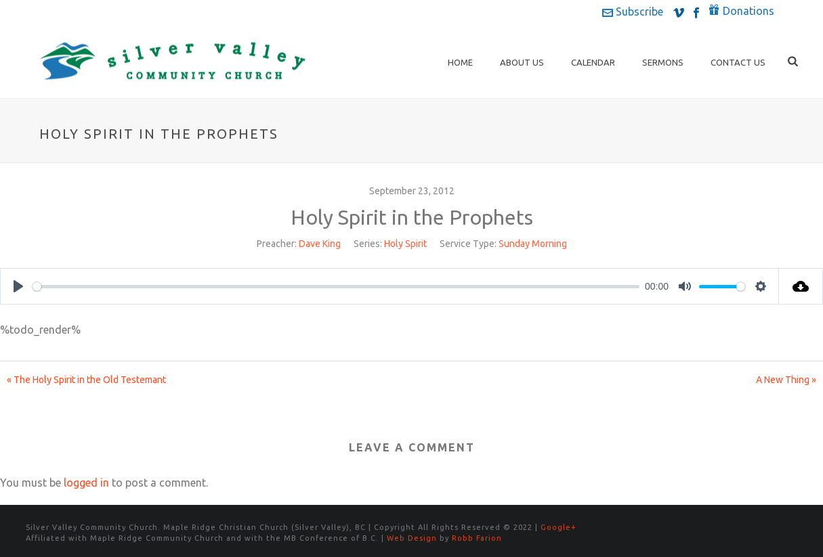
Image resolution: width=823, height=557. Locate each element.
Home (460, 62)
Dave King (320, 243)
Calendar (593, 62)
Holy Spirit (405, 243)
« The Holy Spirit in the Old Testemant (86, 379)
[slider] (336, 286)
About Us (522, 62)
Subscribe (632, 11)
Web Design (412, 538)
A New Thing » (786, 379)
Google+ (558, 527)
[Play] (18, 286)
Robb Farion (477, 538)
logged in (86, 482)
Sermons (662, 62)
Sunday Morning (533, 243)
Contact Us (738, 62)
